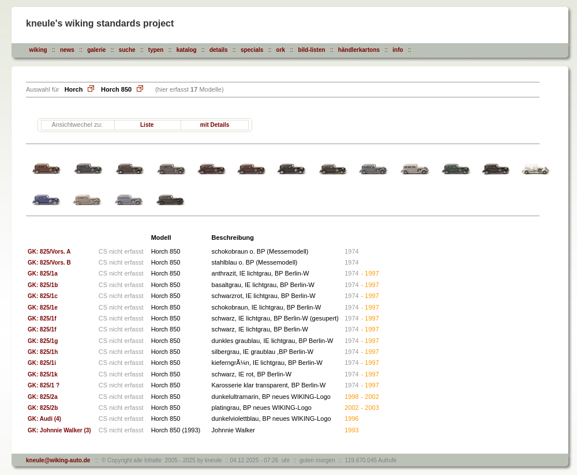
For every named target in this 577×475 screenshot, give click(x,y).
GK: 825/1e (43, 307)
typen (156, 50)
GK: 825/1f (42, 318)
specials (252, 50)
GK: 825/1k (43, 374)
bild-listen (311, 50)
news (67, 50)
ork (281, 50)
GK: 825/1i (42, 363)
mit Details (215, 125)
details (218, 50)
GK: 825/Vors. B (49, 262)
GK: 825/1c (43, 296)
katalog (187, 50)
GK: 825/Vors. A (49, 251)
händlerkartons (359, 50)
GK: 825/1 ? (43, 385)
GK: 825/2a (43, 397)
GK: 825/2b (43, 408)
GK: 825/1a (43, 273)
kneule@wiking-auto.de (58, 460)
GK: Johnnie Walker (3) (59, 430)
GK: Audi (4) (44, 419)
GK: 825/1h (43, 352)
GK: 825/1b (43, 285)
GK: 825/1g (43, 341)
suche (127, 50)
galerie (96, 50)
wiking (38, 50)
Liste (146, 125)
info (397, 50)
